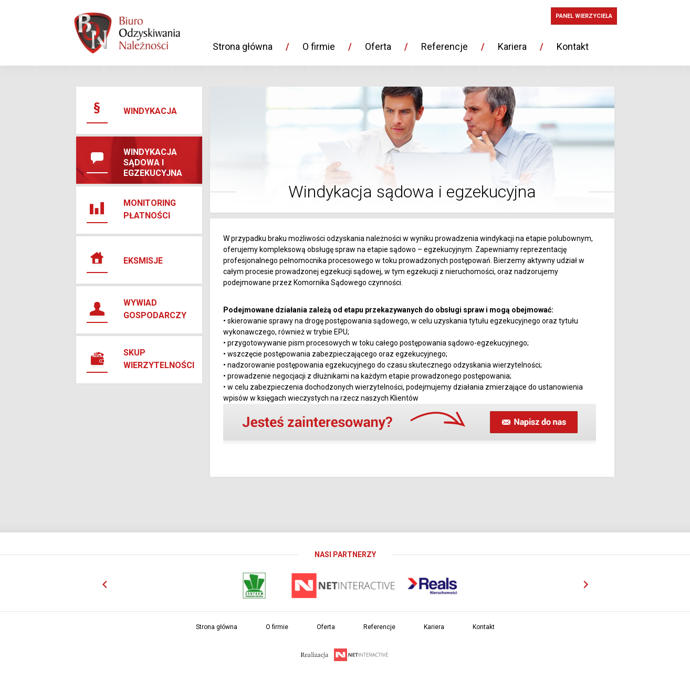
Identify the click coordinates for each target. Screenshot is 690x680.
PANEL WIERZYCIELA (584, 16)
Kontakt (573, 46)
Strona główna (243, 46)
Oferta (378, 46)
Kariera (512, 46)
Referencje (444, 46)
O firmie (318, 46)
